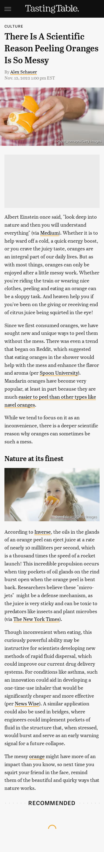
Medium (49, 232)
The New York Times (36, 618)
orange (37, 756)
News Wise (27, 703)
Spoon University (59, 372)
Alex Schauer (23, 71)
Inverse (42, 531)
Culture (13, 26)
